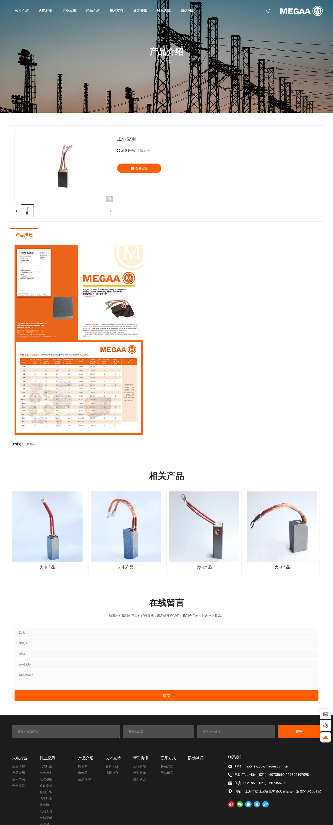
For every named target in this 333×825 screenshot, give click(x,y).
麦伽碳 (30, 444)
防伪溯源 (195, 758)
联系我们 (235, 757)
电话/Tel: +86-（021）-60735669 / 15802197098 (271, 775)
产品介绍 (85, 758)
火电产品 (47, 567)
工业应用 (143, 150)
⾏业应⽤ (47, 758)
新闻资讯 (140, 758)
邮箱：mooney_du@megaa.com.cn (261, 766)
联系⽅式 (168, 758)
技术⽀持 (113, 758)
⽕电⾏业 (20, 758)
